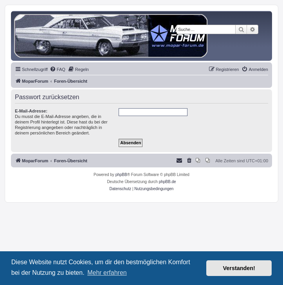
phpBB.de (167, 182)
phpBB (121, 174)
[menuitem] (57, 69)
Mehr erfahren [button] (107, 272)
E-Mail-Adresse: (31, 111)
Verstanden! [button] (239, 268)
